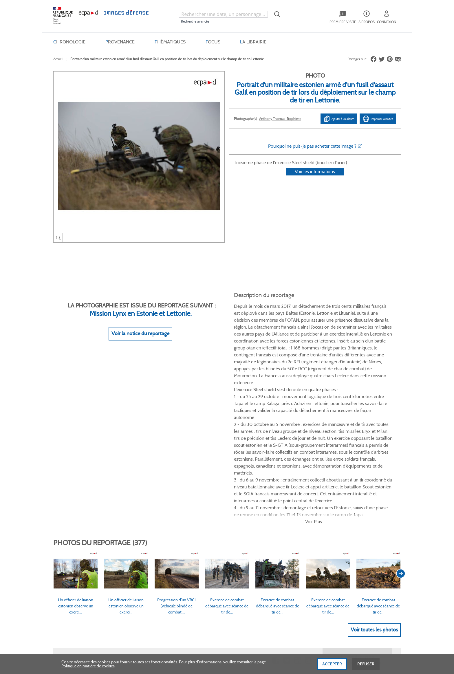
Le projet (258, 516)
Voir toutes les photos (374, 447)
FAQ (128, 516)
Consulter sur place (78, 526)
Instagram (308, 478)
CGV (191, 516)
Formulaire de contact (346, 528)
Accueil (58, 59)
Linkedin (297, 478)
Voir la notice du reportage (140, 326)
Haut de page (357, 607)
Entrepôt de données (268, 535)
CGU (191, 526)
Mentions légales (201, 545)
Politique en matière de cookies (88, 669)
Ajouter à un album (338, 118)
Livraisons (133, 526)
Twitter (286, 478)
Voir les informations (315, 179)
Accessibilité (135, 555)
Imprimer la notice (378, 118)
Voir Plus (313, 339)
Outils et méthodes (141, 545)
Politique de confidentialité (210, 535)
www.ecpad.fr (74, 535)
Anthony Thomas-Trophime (280, 118)
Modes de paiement (142, 535)
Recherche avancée (195, 21)
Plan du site (215, 611)
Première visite (263, 526)
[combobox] (223, 14)
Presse (255, 555)
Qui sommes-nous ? (79, 516)
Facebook (275, 478)
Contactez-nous (264, 545)
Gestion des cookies (204, 555)
